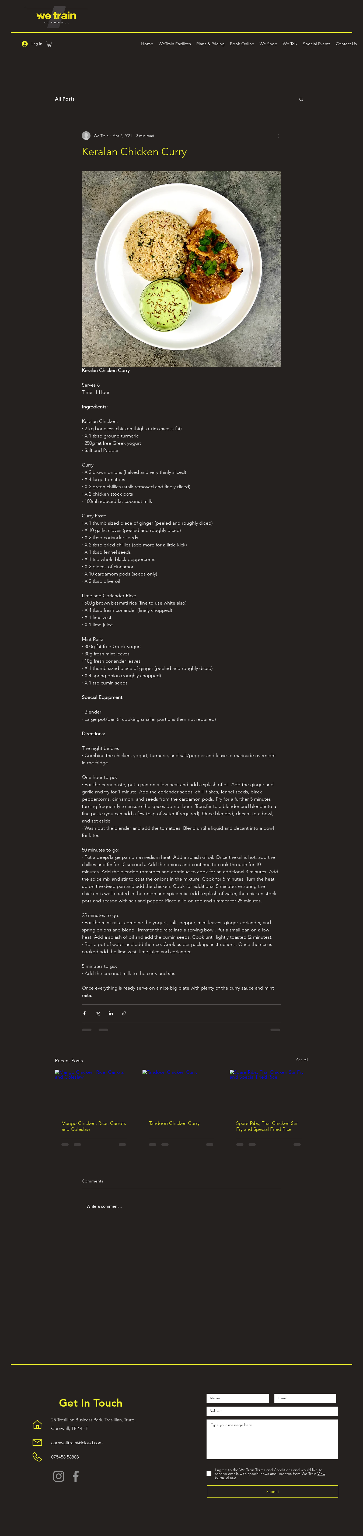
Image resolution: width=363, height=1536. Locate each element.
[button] (49, 44)
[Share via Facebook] (84, 1013)
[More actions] (278, 135)
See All (302, 1059)
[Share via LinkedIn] (110, 1013)
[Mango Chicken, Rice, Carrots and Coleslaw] (94, 1092)
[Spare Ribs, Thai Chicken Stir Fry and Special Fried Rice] (269, 1092)
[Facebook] (75, 1476)
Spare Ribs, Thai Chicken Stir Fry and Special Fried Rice (267, 1126)
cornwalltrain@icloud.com (77, 1442)
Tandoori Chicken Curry (174, 1123)
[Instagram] (58, 1476)
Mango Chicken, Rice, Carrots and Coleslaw (93, 1126)
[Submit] (272, 1491)
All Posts (65, 99)
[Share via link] (124, 1013)
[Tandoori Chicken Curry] (181, 1092)
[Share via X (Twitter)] (97, 1013)
